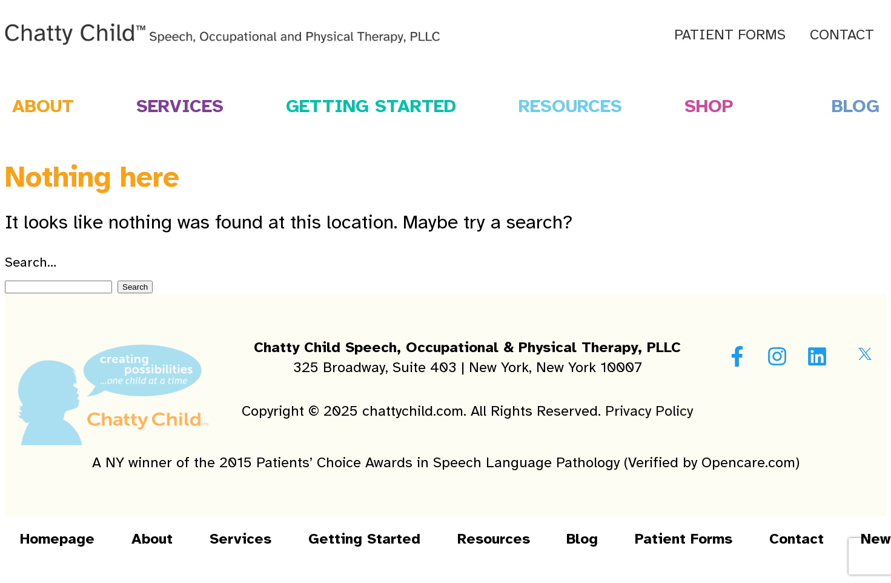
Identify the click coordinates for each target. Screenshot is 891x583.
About (152, 539)
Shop (708, 106)
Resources (570, 106)
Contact (842, 34)
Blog (582, 539)
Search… (30, 262)
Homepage (57, 539)
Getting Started (371, 106)
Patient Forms (730, 34)
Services (180, 106)
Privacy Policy (649, 411)
